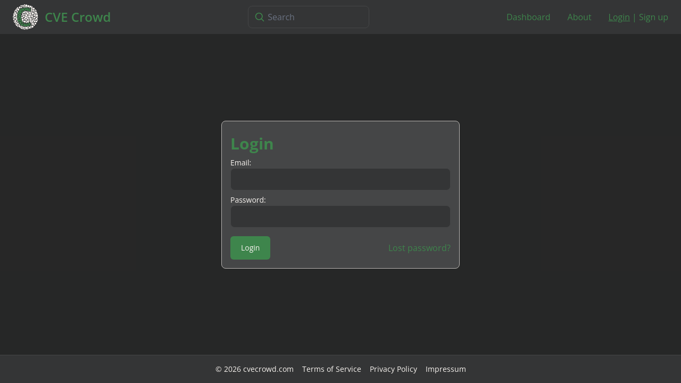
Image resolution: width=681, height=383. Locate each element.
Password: (248, 200)
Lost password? (419, 248)
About (580, 17)
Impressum (446, 369)
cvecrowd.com (268, 369)
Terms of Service (331, 369)
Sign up (653, 17)
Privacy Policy (393, 369)
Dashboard (528, 17)
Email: (240, 162)
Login (619, 17)
